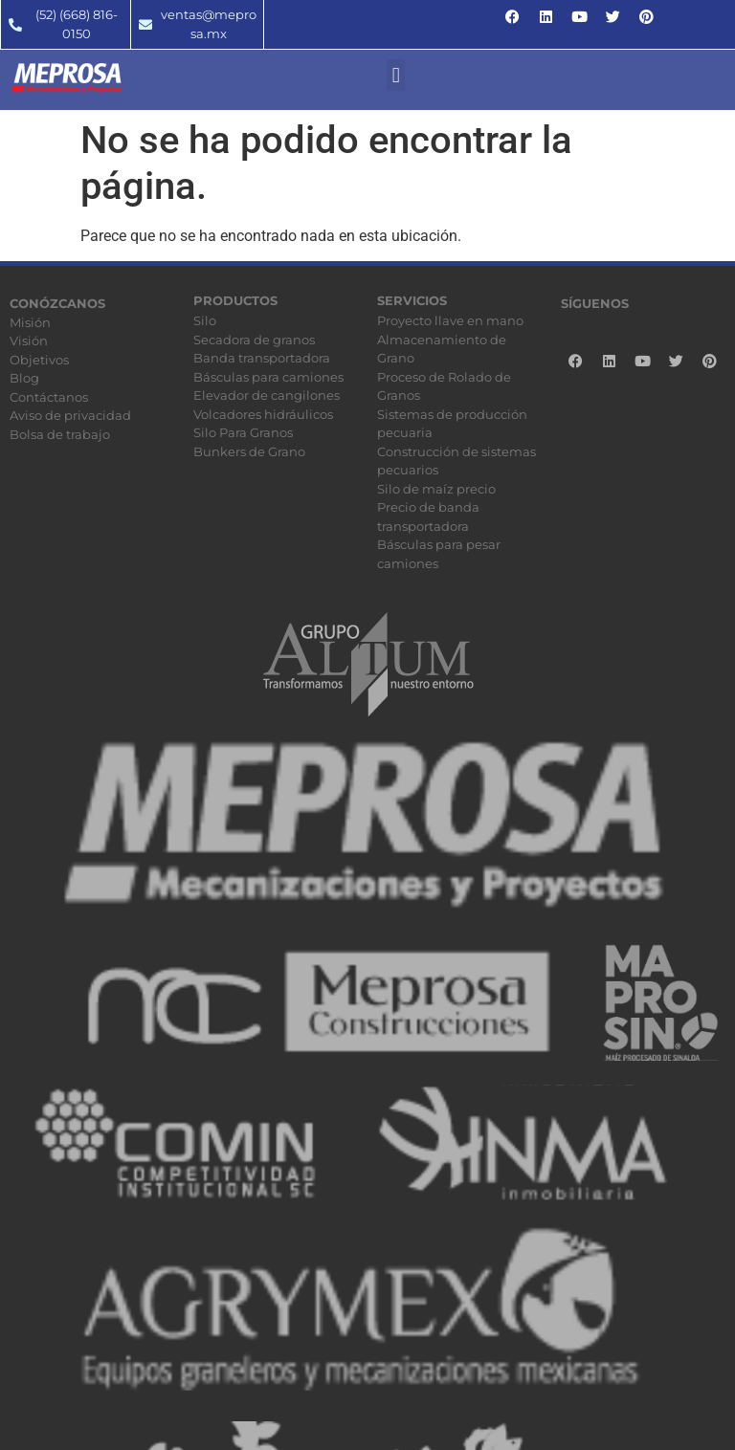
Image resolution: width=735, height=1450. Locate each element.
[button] (396, 75)
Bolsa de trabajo (60, 434)
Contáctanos (49, 397)
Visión (29, 340)
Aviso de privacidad (70, 415)
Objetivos (39, 359)
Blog (24, 377)
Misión (30, 322)
